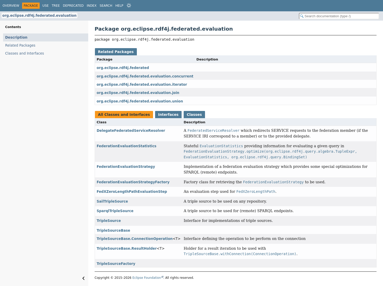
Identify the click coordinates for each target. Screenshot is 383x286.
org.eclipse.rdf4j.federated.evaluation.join (138, 93)
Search (106, 5)
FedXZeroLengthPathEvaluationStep (132, 192)
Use (45, 5)
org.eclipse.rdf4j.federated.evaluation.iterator (142, 84)
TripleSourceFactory (116, 264)
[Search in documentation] (339, 16)
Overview (11, 5)
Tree (56, 5)
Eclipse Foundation (146, 278)
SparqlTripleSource (115, 211)
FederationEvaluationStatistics (126, 146)
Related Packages (20, 45)
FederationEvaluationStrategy (126, 167)
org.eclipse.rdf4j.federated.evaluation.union (140, 101)
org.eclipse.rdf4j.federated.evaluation (39, 16)
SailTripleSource (112, 201)
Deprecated (73, 5)
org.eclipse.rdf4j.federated (123, 68)
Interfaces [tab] (168, 114)
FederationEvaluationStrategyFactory (133, 182)
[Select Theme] (129, 5)
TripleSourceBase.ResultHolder (127, 248)
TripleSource (109, 221)
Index (91, 5)
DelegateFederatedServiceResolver (131, 131)
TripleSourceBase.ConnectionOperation (135, 239)
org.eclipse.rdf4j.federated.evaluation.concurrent (145, 76)
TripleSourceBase (113, 230)
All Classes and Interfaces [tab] (124, 114)
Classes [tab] (194, 114)
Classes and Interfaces (24, 53)
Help (119, 5)
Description (16, 37)
